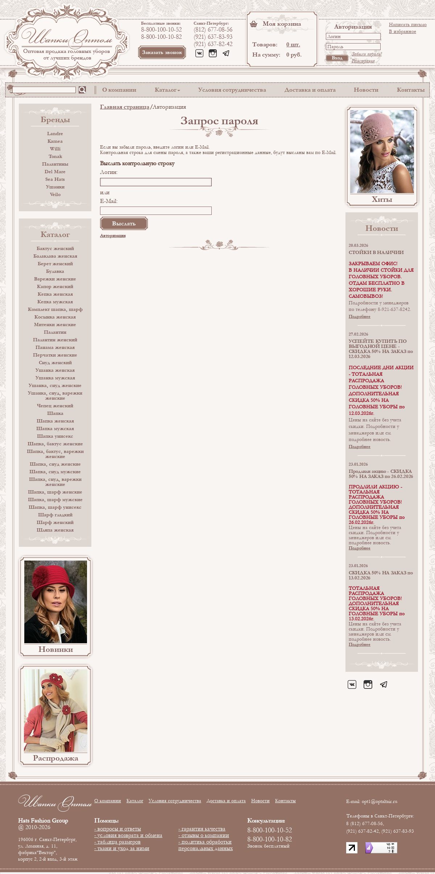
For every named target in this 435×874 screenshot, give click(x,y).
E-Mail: (109, 200)
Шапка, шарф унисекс (55, 507)
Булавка (55, 271)
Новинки (55, 649)
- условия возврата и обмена (128, 835)
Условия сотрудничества (232, 89)
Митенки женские (55, 325)
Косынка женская (55, 317)
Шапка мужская (55, 429)
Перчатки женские (55, 355)
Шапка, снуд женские (55, 464)
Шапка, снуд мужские (55, 472)
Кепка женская (55, 294)
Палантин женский (55, 340)
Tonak (55, 156)
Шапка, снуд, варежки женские (55, 481)
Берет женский (55, 264)
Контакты (411, 89)
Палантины (55, 164)
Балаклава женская (55, 256)
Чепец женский (55, 406)
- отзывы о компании (203, 835)
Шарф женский (55, 522)
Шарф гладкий (55, 515)
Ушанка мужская (55, 378)
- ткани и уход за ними (121, 848)
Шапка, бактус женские (55, 444)
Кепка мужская (55, 302)
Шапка (55, 413)
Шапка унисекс (55, 436)
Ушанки (55, 187)
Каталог (166, 89)
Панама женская (55, 347)
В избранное (402, 31)
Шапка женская (55, 421)
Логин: (109, 171)
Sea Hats (55, 179)
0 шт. (293, 44)
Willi (55, 149)
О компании (119, 89)
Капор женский (55, 287)
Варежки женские (55, 279)
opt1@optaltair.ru (379, 801)
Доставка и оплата (310, 89)
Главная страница (124, 106)
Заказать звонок (162, 52)
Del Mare (55, 172)
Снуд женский (55, 363)
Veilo (55, 194)
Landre (55, 134)
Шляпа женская (55, 530)
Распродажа (55, 758)
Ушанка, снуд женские (55, 385)
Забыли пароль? (367, 54)
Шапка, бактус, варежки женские (55, 454)
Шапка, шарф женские (55, 492)
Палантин (55, 332)
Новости (366, 89)
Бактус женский (55, 248)
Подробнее (359, 316)
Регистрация (363, 61)
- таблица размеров (117, 841)
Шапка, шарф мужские (55, 500)
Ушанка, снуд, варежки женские (55, 395)
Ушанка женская (55, 370)
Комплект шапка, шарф (55, 309)
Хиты (382, 199)
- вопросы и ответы (117, 828)
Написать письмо (408, 25)
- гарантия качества (201, 828)
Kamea (55, 141)
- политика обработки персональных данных (205, 845)
